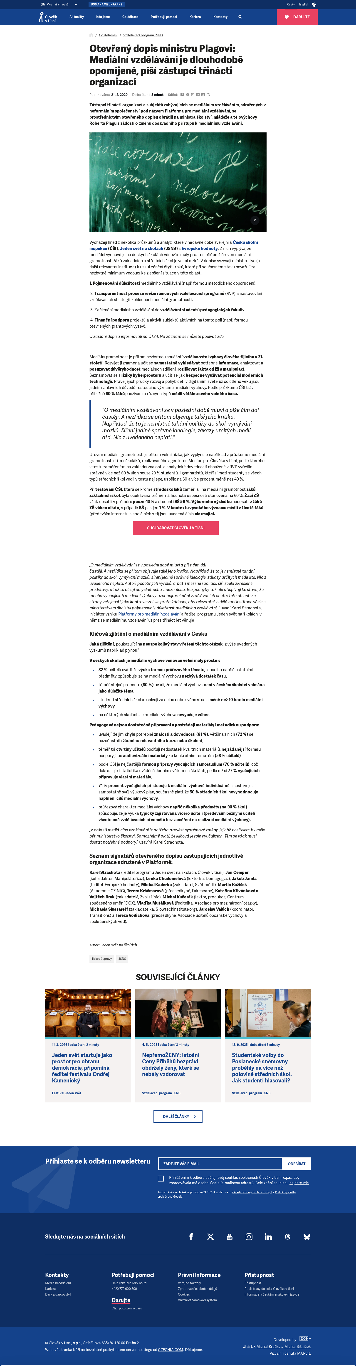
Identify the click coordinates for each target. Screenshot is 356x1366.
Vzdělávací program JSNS (143, 35)
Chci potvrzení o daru (127, 1308)
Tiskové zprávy (102, 959)
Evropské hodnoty (200, 248)
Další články (176, 1116)
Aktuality (76, 17)
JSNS (122, 959)
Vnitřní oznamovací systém (197, 1300)
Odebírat (297, 1164)
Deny (318, 1357)
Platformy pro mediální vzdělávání (149, 614)
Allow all (318, 1334)
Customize (318, 1345)
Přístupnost (253, 1283)
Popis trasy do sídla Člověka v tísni (269, 1289)
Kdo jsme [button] (103, 17)
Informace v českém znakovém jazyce (272, 1294)
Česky (291, 4)
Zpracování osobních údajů (197, 1289)
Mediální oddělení (58, 1283)
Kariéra (195, 17)
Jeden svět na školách (141, 248)
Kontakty (220, 17)
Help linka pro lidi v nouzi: (129, 1283)
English (304, 4)
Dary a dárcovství (58, 1294)
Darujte (121, 1300)
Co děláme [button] (130, 17)
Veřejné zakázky (189, 1283)
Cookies (184, 1294)
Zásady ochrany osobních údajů (252, 1192)
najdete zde (299, 1183)
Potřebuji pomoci (164, 17)
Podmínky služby (285, 1192)
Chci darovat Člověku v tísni (176, 528)
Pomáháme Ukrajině (106, 4)
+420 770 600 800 (124, 1289)
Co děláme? (108, 35)
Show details (70, 1360)
